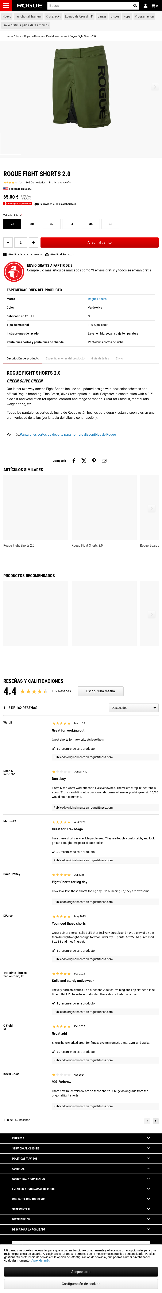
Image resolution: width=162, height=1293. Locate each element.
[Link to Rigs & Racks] (53, 16)
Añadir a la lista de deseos (22, 254)
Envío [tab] (119, 358)
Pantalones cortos (56, 36)
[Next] (156, 1121)
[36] (91, 224)
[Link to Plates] (115, 16)
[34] (71, 224)
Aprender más (40, 1260)
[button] (135, 6)
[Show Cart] (154, 5)
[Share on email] (104, 460)
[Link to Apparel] (127, 16)
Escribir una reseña (60, 182)
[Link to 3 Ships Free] (25, 25)
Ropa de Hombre (33, 36)
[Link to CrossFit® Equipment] (79, 16)
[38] (110, 224)
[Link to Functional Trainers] (28, 16)
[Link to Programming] (144, 16)
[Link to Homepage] (30, 5)
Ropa (19, 36)
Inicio (10, 36)
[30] (32, 224)
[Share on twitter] (83, 460)
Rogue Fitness (97, 299)
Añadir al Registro (59, 254)
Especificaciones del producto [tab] (65, 358)
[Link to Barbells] (102, 16)
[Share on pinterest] (94, 460)
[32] (52, 224)
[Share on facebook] (73, 460)
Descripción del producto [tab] (23, 358)
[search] (93, 6)
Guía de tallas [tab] (100, 358)
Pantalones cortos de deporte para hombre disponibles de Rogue (68, 434)
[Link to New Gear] (6, 16)
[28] (12, 224)
